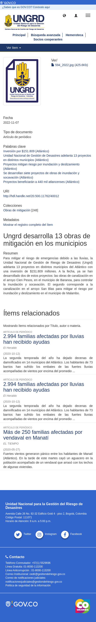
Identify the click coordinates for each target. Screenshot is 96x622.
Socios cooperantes (47, 39)
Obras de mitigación (17, 210)
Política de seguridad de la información (28, 585)
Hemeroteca (74, 35)
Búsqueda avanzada (45, 35)
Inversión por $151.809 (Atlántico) (26, 151)
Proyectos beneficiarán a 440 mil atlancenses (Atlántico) (41, 182)
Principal (19, 35)
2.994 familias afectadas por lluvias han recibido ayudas (43, 339)
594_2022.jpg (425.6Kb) (69, 65)
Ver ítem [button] (14, 47)
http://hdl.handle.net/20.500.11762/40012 (31, 196)
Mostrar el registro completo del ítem (28, 224)
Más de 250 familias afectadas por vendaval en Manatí (42, 435)
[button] (64, 15)
